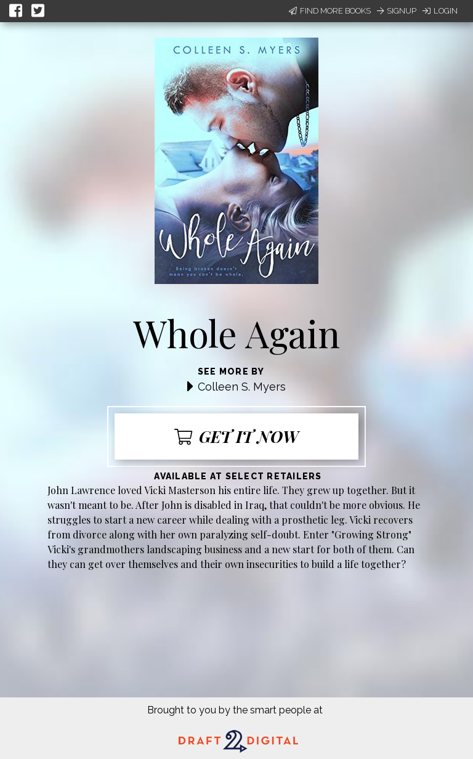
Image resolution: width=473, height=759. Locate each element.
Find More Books (330, 10)
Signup (396, 10)
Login (440, 10)
